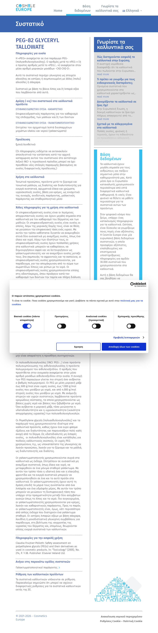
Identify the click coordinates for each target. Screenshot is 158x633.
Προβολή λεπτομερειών (126, 337)
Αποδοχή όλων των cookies (123, 346)
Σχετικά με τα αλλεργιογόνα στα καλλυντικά (114, 125)
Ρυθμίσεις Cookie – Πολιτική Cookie (121, 621)
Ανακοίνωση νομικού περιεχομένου (121, 617)
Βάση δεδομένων (82, 8)
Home (58, 11)
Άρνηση (78, 346)
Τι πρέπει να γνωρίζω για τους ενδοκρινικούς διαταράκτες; (116, 81)
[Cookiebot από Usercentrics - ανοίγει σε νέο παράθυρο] (132, 284)
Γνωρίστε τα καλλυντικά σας (107, 8)
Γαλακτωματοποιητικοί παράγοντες (36, 567)
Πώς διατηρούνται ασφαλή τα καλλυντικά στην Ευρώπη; (116, 58)
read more (103, 74)
